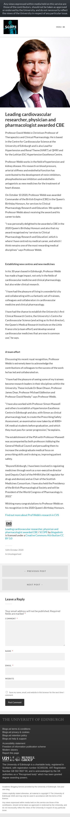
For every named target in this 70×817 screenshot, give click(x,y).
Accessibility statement (13, 743)
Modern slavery (10, 750)
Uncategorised (14, 554)
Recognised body (28, 774)
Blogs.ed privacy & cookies (15, 732)
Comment (11, 619)
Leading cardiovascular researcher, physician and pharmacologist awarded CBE (31, 530)
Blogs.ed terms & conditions (16, 729)
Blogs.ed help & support (14, 739)
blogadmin (57, 532)
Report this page (10, 753)
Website (9, 679)
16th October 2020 (14, 550)
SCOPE (44, 532)
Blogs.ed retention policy (14, 735)
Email (9, 666)
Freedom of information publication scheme (24, 746)
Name (9, 651)
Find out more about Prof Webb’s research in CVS (32, 515)
